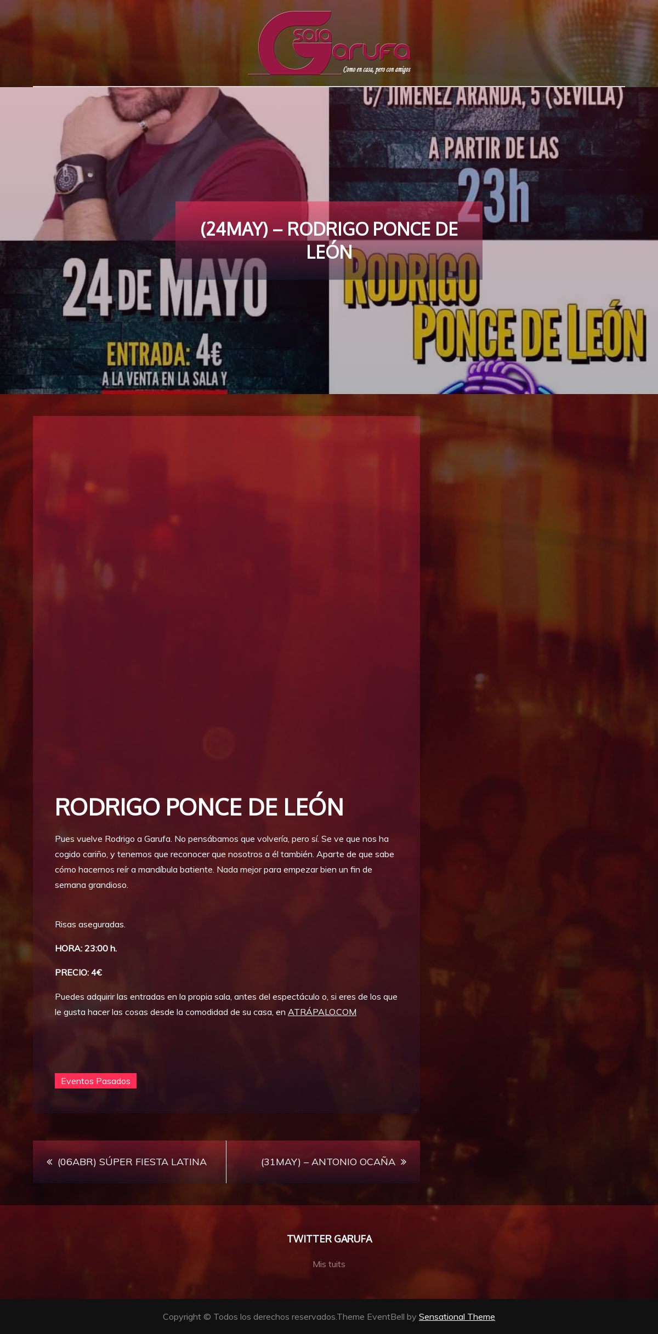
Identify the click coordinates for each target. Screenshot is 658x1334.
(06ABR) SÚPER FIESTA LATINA (132, 1161)
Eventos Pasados (96, 1080)
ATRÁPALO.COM (322, 1011)
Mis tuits (329, 1263)
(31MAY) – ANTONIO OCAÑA (328, 1161)
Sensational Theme (457, 1316)
